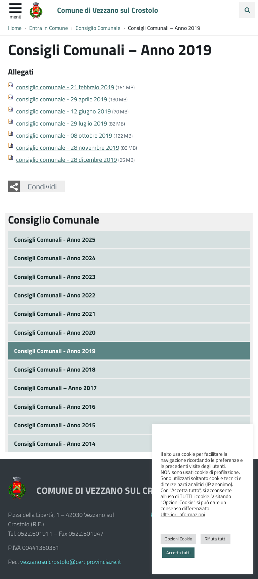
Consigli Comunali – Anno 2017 (55, 387)
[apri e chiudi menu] (15, 7)
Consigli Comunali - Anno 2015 (54, 425)
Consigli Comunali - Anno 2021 (54, 313)
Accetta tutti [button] (178, 552)
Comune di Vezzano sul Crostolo (107, 9)
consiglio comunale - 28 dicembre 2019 (66, 159)
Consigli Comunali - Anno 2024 (54, 257)
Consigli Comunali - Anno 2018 (54, 369)
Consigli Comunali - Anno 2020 (54, 332)
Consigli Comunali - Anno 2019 (54, 350)
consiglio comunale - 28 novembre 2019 (67, 147)
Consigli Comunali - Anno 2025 (54, 239)
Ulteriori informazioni (183, 514)
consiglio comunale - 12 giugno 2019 (63, 111)
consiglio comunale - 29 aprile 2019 (61, 99)
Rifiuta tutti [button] (215, 539)
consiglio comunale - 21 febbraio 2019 (65, 87)
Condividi (42, 186)
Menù (15, 16)
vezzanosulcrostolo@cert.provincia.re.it (70, 562)
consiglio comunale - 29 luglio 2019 (61, 123)
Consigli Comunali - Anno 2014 (54, 443)
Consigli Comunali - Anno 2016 (54, 406)
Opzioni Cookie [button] (178, 539)
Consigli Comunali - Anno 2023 (54, 276)
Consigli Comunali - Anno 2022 (54, 295)
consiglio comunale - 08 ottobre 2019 (64, 135)
